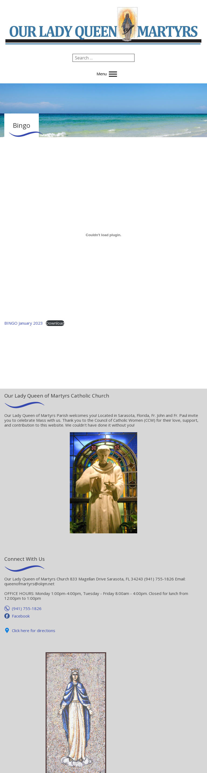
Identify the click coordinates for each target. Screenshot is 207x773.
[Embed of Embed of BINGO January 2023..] (103, 235)
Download (55, 323)
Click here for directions (33, 630)
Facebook (21, 616)
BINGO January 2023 (23, 323)
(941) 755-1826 (27, 608)
